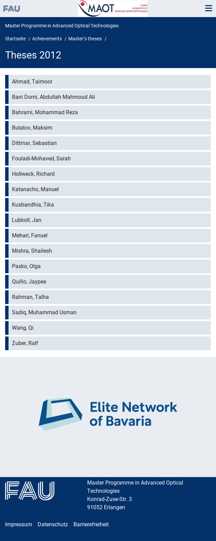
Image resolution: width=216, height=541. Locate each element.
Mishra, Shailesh (32, 251)
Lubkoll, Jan (26, 220)
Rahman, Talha (30, 297)
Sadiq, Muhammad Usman (44, 312)
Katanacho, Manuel (35, 189)
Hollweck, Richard (33, 174)
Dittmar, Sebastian (34, 143)
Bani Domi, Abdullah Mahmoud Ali (53, 97)
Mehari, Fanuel (30, 235)
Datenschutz (53, 524)
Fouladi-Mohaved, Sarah (41, 158)
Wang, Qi (22, 328)
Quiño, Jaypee (29, 281)
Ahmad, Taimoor (32, 81)
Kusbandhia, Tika (33, 204)
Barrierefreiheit (91, 524)
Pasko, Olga (26, 266)
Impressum (18, 524)
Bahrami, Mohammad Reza (45, 112)
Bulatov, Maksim (32, 127)
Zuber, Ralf (25, 343)
